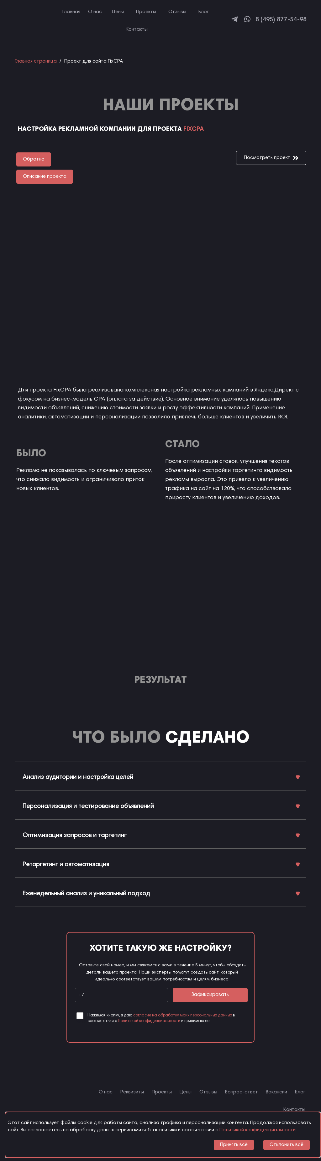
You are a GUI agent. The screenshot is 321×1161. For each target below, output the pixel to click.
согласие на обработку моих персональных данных (182, 1016)
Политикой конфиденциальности (149, 1021)
